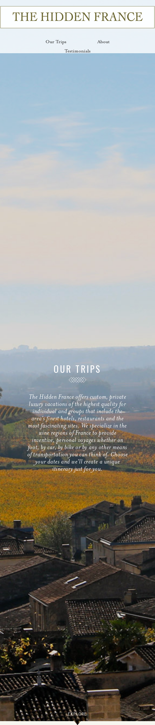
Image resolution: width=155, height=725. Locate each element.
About (103, 41)
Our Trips (56, 41)
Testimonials (78, 51)
